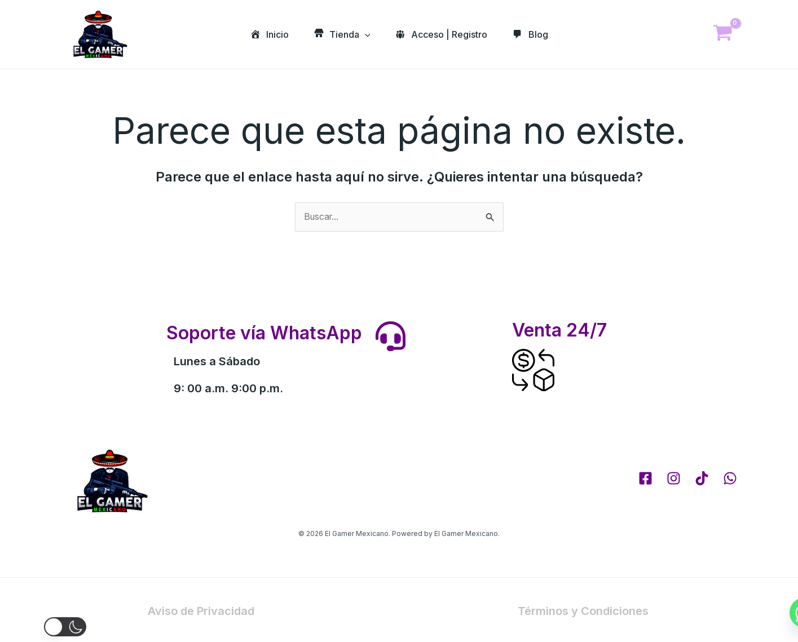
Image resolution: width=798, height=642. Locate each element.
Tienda (340, 34)
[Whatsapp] (766, 612)
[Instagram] (674, 479)
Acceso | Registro (442, 34)
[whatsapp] (730, 479)
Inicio (265, 34)
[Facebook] (645, 479)
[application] (363, 34)
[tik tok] (702, 479)
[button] (27, 626)
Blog (534, 34)
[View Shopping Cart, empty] (723, 35)
